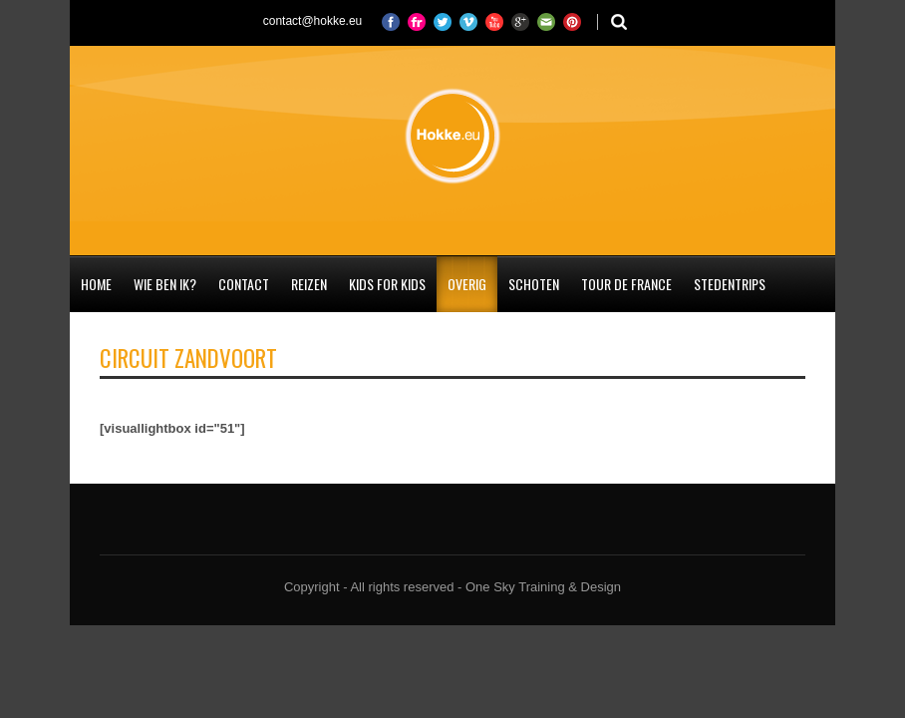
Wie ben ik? (165, 283)
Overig (467, 283)
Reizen (309, 283)
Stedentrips (729, 283)
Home (96, 283)
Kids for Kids (387, 283)
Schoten (533, 283)
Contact (243, 283)
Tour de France (626, 283)
